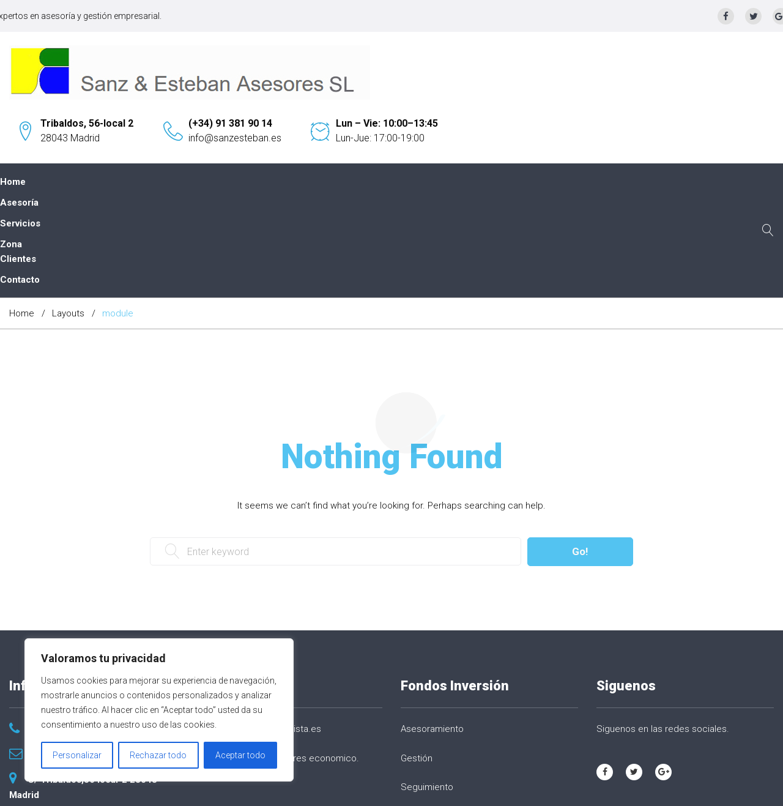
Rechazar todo (158, 755)
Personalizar (77, 755)
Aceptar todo (240, 755)
